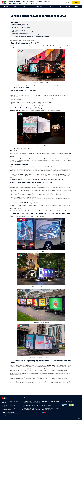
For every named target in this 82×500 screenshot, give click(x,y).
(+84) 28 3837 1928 (7, 410)
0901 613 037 (21, 3)
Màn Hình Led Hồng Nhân (69, 401)
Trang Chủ (6, 6)
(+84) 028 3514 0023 (56, 404)
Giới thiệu (68, 6)
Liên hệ (76, 2)
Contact (79, 418)
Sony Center (50, 6)
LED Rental (25, 6)
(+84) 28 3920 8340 (15, 410)
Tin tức (59, 6)
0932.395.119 (31, 3)
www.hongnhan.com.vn (10, 412)
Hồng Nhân (64, 371)
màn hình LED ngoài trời (24, 87)
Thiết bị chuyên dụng (38, 6)
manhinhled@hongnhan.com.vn (44, 1)
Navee (23, 19)
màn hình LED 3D (24, 148)
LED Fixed (15, 6)
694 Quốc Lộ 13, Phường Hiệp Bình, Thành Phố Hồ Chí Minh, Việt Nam (22, 1)
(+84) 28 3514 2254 (47, 404)
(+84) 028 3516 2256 (48, 405)
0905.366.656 (12, 3)
